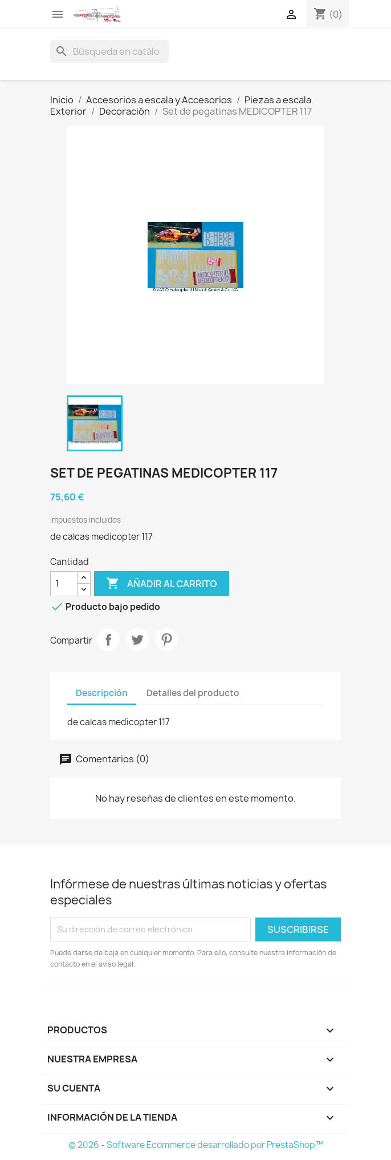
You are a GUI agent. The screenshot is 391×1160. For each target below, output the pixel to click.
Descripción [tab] (102, 693)
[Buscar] (109, 51)
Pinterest (166, 639)
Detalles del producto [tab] (192, 693)
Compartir (108, 639)
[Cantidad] (64, 583)
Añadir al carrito (161, 583)
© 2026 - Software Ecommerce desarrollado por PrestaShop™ (195, 1145)
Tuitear (137, 639)
